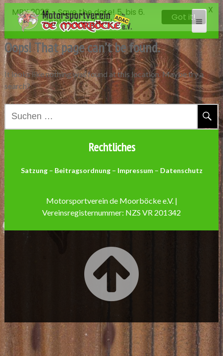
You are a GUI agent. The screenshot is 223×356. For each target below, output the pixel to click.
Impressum (135, 168)
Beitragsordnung (83, 168)
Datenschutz (181, 168)
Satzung (34, 168)
